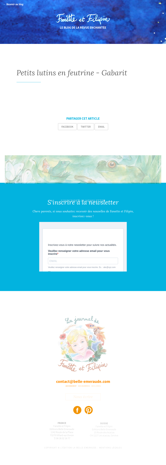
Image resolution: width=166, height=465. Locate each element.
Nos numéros (84, 386)
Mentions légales (110, 447)
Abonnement (71, 386)
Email (101, 126)
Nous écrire (83, 397)
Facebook (67, 126)
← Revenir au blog (13, 4)
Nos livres (96, 386)
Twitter (86, 126)
